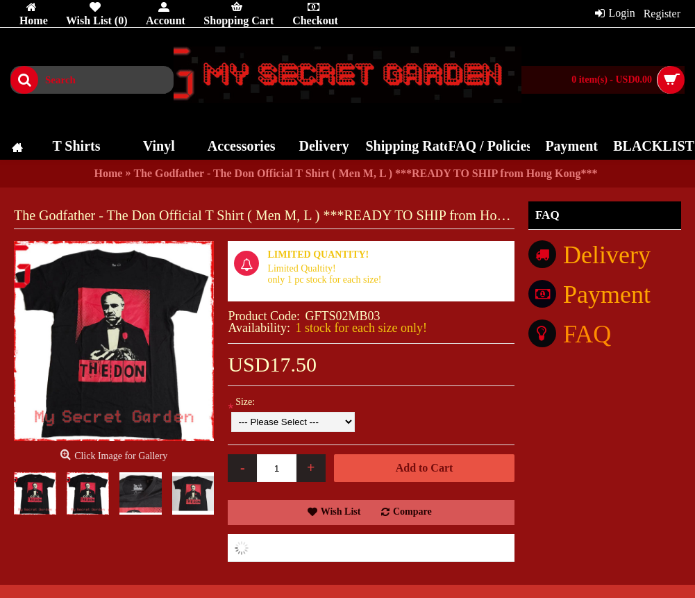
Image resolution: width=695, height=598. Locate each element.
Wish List (341, 511)
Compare (412, 511)
